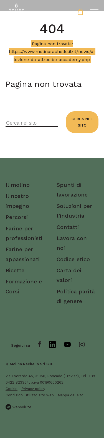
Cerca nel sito (82, 122)
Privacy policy (33, 389)
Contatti (68, 227)
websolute (18, 407)
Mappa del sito (70, 395)
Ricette (15, 270)
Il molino (18, 185)
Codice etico (73, 259)
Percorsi (17, 217)
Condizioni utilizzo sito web (30, 395)
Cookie (11, 389)
